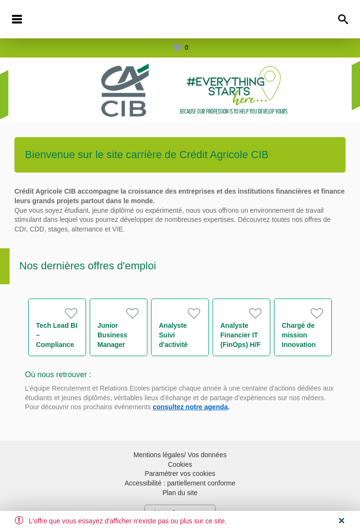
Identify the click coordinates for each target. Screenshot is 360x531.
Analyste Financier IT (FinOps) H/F (240, 335)
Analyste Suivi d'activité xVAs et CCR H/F (179, 345)
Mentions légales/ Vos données (180, 455)
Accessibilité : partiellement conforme (179, 483)
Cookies (180, 464)
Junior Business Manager (112, 335)
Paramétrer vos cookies (179, 473)
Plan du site (179, 492)
